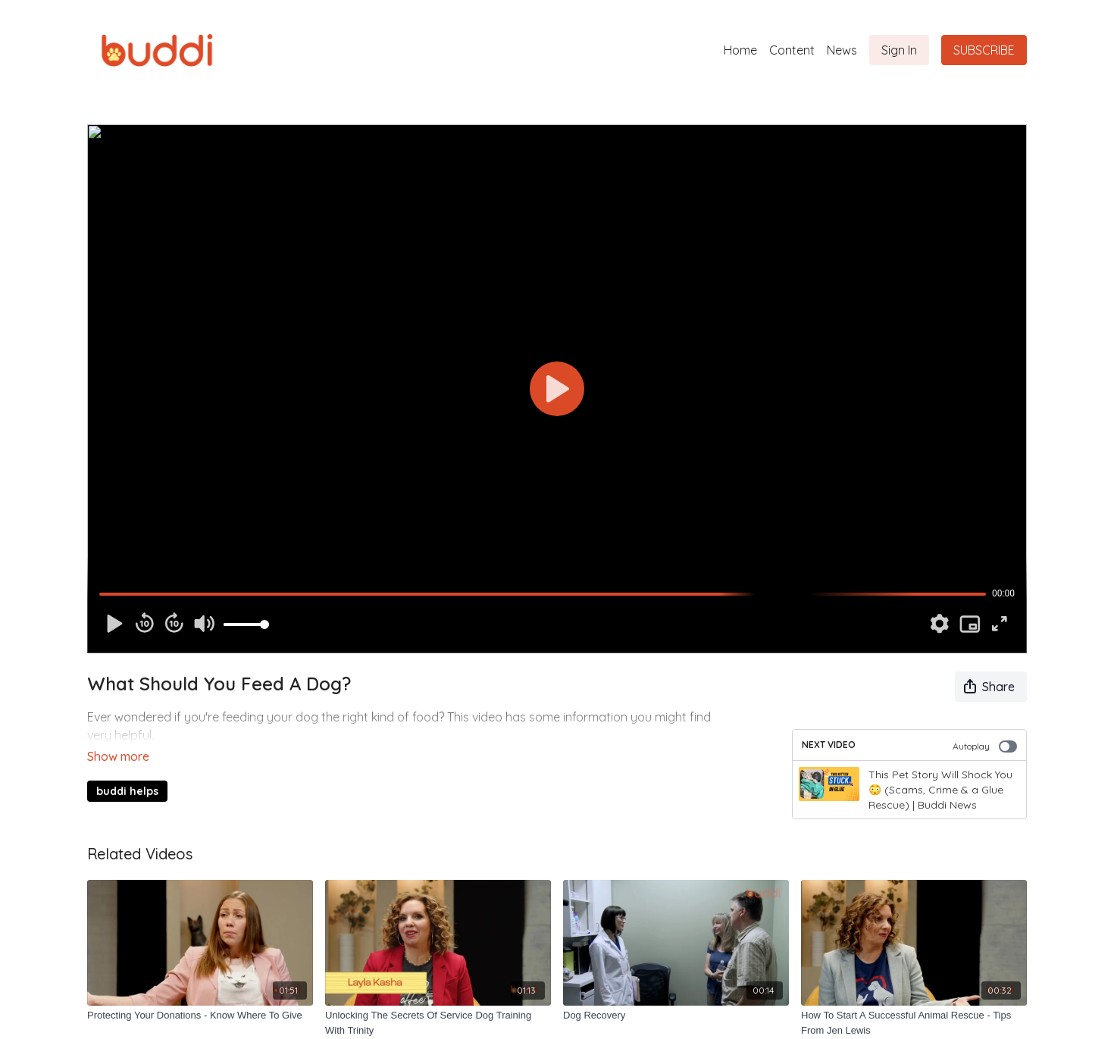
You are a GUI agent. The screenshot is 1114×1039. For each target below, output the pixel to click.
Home (740, 50)
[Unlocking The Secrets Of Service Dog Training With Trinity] (438, 1022)
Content (792, 50)
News (842, 50)
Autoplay (985, 746)
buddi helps (127, 770)
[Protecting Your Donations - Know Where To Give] (200, 1015)
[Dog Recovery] (676, 1015)
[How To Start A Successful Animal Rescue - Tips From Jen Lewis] (914, 1022)
